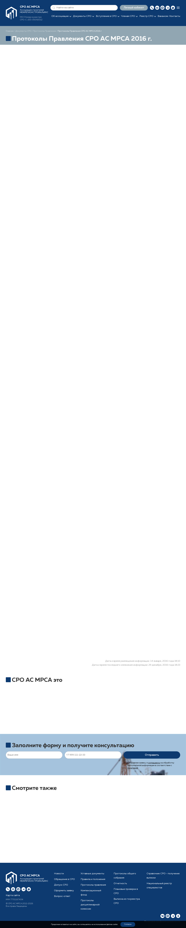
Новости (59, 874)
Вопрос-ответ (62, 896)
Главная (10, 31)
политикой (132, 768)
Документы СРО (23, 31)
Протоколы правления (93, 885)
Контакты (174, 16)
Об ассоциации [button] (60, 16)
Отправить (152, 755)
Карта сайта (13, 895)
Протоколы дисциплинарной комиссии (90, 904)
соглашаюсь (154, 763)
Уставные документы (92, 874)
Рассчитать (94, 838)
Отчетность (120, 883)
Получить (34, 848)
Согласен (128, 924)
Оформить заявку (64, 891)
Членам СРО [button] (128, 16)
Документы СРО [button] (82, 16)
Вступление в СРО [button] (106, 16)
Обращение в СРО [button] (64, 879)
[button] (53, 8)
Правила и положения (93, 879)
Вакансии (163, 16)
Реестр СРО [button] (146, 16)
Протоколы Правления (44, 31)
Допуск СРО (61, 885)
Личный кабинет (134, 7)
